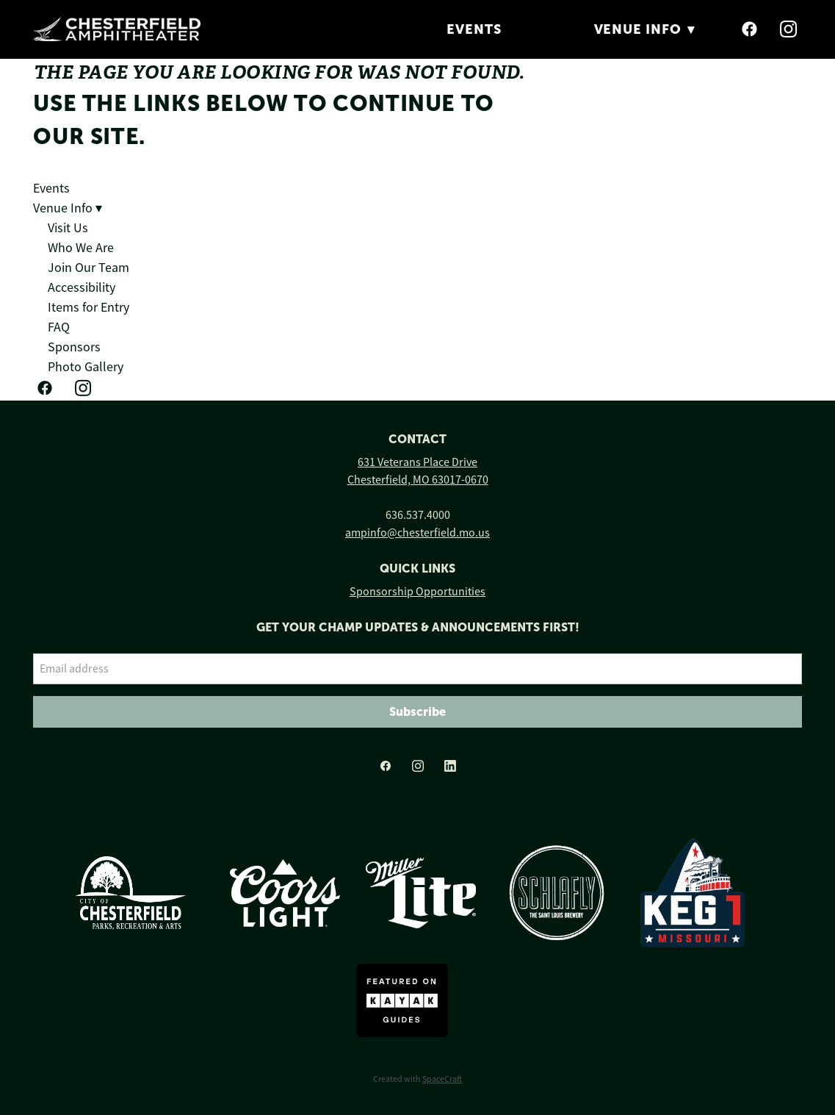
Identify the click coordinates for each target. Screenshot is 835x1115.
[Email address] (417, 668)
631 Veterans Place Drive (417, 462)
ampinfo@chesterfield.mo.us (417, 533)
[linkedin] (450, 766)
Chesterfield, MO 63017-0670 (417, 480)
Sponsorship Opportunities (417, 591)
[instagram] (789, 29)
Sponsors (74, 347)
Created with (417, 1079)
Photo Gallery (85, 367)
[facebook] (750, 29)
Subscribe (417, 711)
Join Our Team (88, 267)
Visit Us (68, 228)
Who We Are (81, 248)
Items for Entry (88, 307)
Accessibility (81, 287)
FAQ (59, 327)
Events (474, 29)
